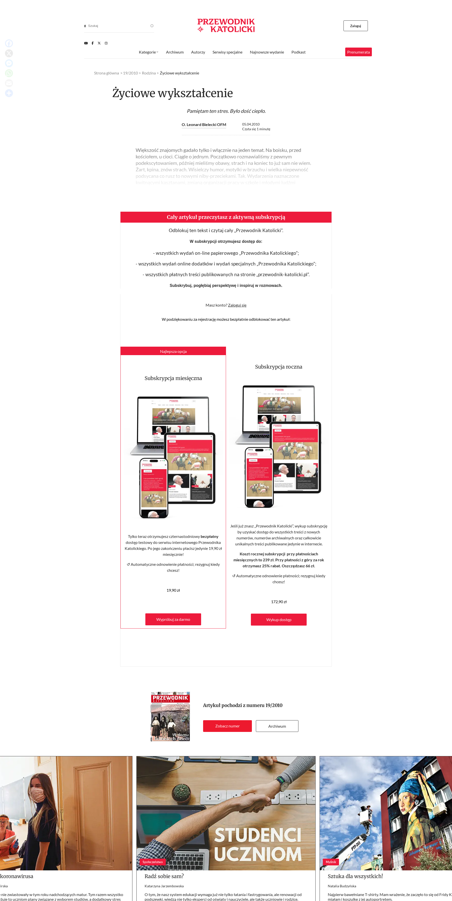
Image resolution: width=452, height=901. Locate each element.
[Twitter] (99, 43)
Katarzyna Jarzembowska (164, 886)
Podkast (298, 52)
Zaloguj (355, 26)
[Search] (85, 26)
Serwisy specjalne (227, 52)
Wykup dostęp (278, 619)
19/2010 (274, 705)
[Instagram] (106, 43)
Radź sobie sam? (164, 876)
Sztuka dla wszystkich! (355, 876)
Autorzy (198, 52)
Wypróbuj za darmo (173, 619)
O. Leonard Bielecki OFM (204, 124)
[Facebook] (93, 43)
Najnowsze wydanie (267, 52)
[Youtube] (86, 43)
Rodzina (149, 72)
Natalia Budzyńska (342, 886)
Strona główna (106, 72)
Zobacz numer (227, 725)
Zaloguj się (237, 305)
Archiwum (277, 726)
